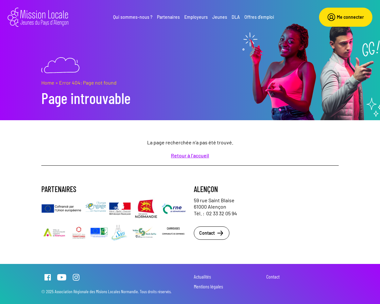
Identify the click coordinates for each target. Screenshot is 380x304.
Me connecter (346, 17)
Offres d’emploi (259, 17)
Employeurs (196, 17)
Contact (211, 233)
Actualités (202, 276)
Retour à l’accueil (190, 155)
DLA (236, 17)
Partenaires (168, 17)
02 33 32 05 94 (221, 213)
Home (47, 82)
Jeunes (219, 17)
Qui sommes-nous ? (133, 17)
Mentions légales (208, 286)
